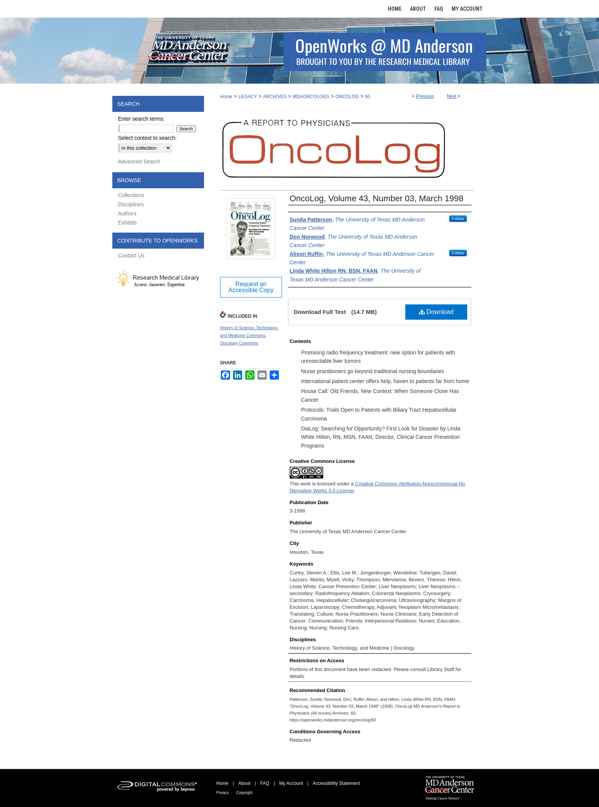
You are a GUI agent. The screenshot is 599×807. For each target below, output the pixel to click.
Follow (458, 218)
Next (452, 96)
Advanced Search (139, 161)
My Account (291, 783)
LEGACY (247, 96)
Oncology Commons (239, 343)
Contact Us (131, 255)
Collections (131, 195)
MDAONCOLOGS (311, 96)
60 (367, 96)
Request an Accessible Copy (251, 287)
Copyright (244, 793)
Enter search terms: (141, 119)
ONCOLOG (347, 96)
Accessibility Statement (336, 783)
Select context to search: (147, 138)
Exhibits (127, 223)
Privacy (222, 793)
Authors (127, 213)
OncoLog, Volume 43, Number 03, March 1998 (376, 198)
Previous (425, 96)
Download (436, 312)
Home (226, 96)
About (244, 783)
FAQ (264, 783)
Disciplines (131, 204)
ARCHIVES (275, 96)
